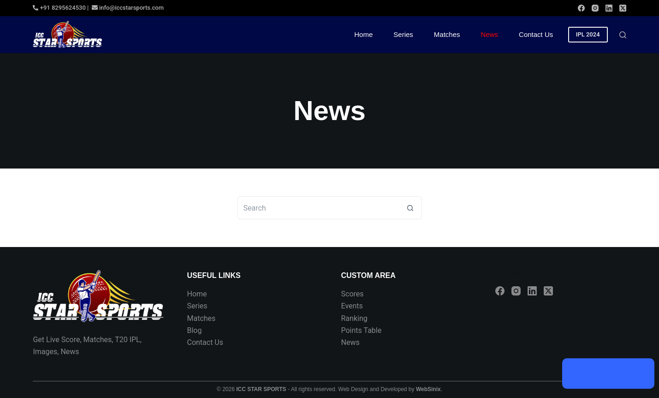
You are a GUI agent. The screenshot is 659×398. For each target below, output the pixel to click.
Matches (201, 318)
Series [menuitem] (403, 34)
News (350, 342)
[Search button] (410, 207)
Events (352, 306)
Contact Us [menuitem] (536, 34)
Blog (194, 330)
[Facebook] (581, 8)
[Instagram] (595, 8)
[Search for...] (318, 207)
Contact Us (205, 342)
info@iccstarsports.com (127, 7)
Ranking (354, 318)
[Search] (622, 34)
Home (197, 293)
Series (197, 306)
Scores (352, 293)
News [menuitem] (490, 34)
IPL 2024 (588, 34)
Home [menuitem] (363, 34)
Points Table (361, 330)
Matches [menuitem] (447, 34)
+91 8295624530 (59, 7)
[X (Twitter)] (622, 8)
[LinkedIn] (609, 8)
